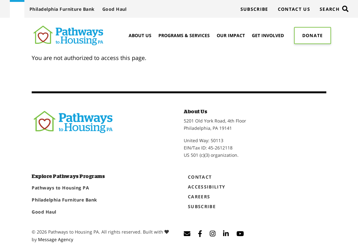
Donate (312, 35)
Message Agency (55, 239)
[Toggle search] (334, 9)
